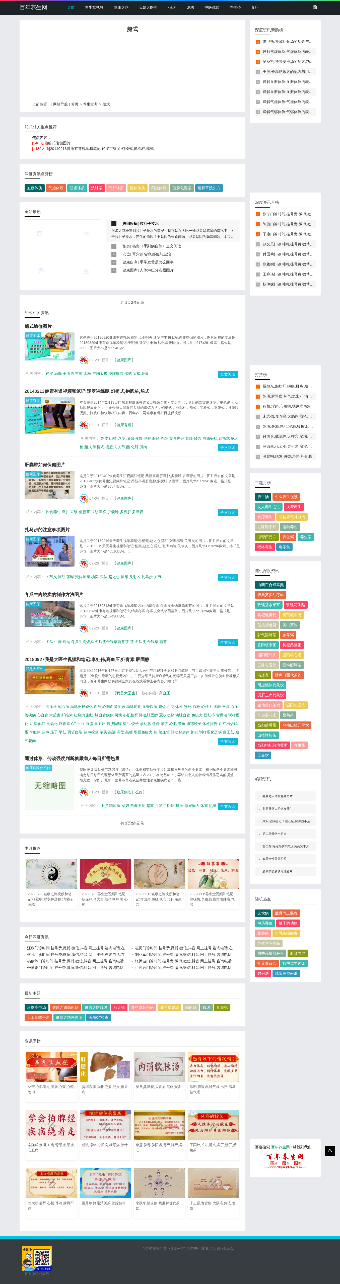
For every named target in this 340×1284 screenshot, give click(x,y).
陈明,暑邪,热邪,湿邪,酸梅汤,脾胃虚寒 (293, 426)
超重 (150, 805)
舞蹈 (179, 805)
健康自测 (130, 262)
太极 (87, 373)
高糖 (129, 732)
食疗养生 (265, 517)
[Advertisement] (132, 68)
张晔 (70, 577)
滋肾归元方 (266, 537)
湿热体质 (137, 188)
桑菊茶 (288, 715)
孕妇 (125, 805)
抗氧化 (52, 723)
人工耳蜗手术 (38, 1017)
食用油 (221, 715)
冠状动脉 (166, 715)
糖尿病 (114, 805)
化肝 (135, 447)
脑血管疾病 (104, 715)
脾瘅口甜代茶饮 (288, 675)
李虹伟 (35, 732)
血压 (97, 706)
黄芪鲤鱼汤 (292, 615)
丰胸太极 (99, 373)
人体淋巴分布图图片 (157, 270)
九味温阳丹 (266, 527)
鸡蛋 (162, 706)
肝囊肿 (113, 512)
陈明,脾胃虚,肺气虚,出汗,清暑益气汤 (293, 396)
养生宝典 (90, 104)
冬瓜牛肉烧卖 (82, 641)
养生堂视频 (94, 7)
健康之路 (121, 7)
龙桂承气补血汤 (292, 517)
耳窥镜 (222, 1007)
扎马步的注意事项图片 (47, 529)
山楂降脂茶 (266, 735)
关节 (121, 447)
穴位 (126, 254)
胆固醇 (215, 706)
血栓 (196, 706)
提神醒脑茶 (292, 665)
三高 (226, 706)
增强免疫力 (143, 732)
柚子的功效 (288, 923)
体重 (204, 805)
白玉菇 (228, 732)
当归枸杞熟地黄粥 (272, 745)
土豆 (81, 723)
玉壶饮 (263, 755)
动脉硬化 (133, 706)
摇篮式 (111, 447)
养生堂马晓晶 (268, 943)
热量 (213, 805)
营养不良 (137, 805)
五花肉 (30, 741)
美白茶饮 (290, 625)
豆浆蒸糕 (98, 512)
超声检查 (91, 732)
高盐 (120, 732)
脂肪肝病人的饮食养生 (277, 808)
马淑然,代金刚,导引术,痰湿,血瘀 (289, 446)
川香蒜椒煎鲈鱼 (270, 953)
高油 (112, 732)
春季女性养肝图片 (274, 859)
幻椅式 (224, 438)
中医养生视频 (286, 497)
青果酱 (299, 745)
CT (73, 723)
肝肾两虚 (297, 953)
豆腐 (33, 723)
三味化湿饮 (266, 665)
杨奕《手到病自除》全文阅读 (156, 246)
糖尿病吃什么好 (38, 768)
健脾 (147, 438)
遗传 (156, 723)
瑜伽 (58, 373)
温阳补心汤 (292, 655)
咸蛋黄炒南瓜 (286, 973)
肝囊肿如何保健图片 (45, 464)
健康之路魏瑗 (96, 1007)
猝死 (187, 706)
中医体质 (212, 7)
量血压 (100, 723)
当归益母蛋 (266, 725)
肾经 (189, 438)
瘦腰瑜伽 (115, 373)
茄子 (54, 732)
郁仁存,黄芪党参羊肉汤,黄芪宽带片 (285, 846)
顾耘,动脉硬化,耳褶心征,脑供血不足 (286, 821)
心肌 (173, 723)
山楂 (113, 438)
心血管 (42, 715)
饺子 (135, 723)
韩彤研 (190, 1007)
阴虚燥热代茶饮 (270, 685)
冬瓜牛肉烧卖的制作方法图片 (54, 594)
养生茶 (235, 7)
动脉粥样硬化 (81, 706)
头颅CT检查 (99, 1017)
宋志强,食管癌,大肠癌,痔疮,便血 (289, 416)
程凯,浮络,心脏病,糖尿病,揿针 (287, 406)
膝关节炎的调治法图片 (277, 871)
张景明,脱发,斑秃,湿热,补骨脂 (287, 456)
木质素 (54, 715)
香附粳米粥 (266, 645)
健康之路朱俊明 (69, 1017)
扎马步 (147, 577)
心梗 (205, 706)
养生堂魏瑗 (169, 1007)
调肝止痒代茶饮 (270, 695)
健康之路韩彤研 (65, 1007)
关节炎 (51, 577)
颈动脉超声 (180, 732)
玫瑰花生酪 (295, 605)
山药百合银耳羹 (270, 585)
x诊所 (172, 7)
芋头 (103, 732)
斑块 (118, 715)
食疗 (254, 7)
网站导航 (60, 104)
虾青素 (64, 723)
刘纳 (66, 641)
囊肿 (65, 512)
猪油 (126, 723)
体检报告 (210, 723)
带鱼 (181, 723)
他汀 (41, 723)
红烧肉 (79, 715)
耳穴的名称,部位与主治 (151, 254)
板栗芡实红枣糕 (270, 595)
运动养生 (290, 527)
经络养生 (265, 547)
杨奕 (126, 246)
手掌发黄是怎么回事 (157, 262)
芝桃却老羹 (266, 625)
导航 (71, 7)
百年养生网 (33, 7)
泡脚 (190, 7)
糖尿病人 (191, 805)
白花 (170, 706)
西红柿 (209, 715)
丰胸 (79, 373)
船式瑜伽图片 (59, 143)
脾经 (164, 438)
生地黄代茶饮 (268, 705)
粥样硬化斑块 (210, 732)
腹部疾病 (130, 223)
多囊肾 (137, 512)
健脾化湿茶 (182, 188)
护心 (194, 732)
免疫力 (197, 715)
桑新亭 (84, 512)
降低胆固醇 (148, 715)
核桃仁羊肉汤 (294, 963)
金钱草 (152, 641)
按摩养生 (293, 507)
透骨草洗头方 (209, 188)
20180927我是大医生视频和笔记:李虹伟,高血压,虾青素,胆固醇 (87, 659)
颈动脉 (145, 723)
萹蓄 (163, 641)
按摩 (124, 577)
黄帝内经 (176, 438)
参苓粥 (288, 635)
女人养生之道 (268, 507)
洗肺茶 (96, 188)
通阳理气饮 (266, 655)
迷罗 (49, 373)
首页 (75, 104)
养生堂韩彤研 (142, 1007)
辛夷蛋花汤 (266, 715)
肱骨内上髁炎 (286, 913)
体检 (179, 706)
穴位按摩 (82, 577)
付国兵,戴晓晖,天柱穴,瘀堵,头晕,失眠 (293, 436)
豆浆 (74, 512)
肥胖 (104, 805)
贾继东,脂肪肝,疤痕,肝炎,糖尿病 (289, 386)
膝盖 (197, 438)
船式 (128, 373)
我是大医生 (148, 7)
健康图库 (130, 270)
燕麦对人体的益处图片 (277, 796)
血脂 (89, 723)
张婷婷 (263, 933)
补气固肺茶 (266, 635)
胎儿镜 (119, 1007)
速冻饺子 (193, 723)
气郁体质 (116, 188)
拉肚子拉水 (149, 223)
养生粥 (288, 537)
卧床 (171, 805)
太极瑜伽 (140, 373)
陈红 (61, 577)
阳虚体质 (158, 188)
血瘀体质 (34, 188)
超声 (45, 732)
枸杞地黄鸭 (266, 615)
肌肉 (143, 447)
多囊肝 (125, 512)
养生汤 (263, 497)
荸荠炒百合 (266, 963)
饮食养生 (53, 512)
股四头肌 (210, 438)
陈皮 (104, 438)
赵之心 (114, 577)
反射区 (135, 577)
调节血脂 (74, 732)
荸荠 (164, 723)
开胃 (139, 438)
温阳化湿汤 (295, 705)
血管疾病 (149, 706)
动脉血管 (182, 715)
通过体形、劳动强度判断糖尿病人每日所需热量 (72, 758)
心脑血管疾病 (113, 706)
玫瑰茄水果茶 (268, 605)
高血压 (164, 693)
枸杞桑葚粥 (292, 645)
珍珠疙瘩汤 (36, 1007)
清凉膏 (263, 675)
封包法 (263, 973)
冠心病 (63, 706)
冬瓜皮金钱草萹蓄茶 (112, 641)
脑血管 (164, 732)
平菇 (62, 732)
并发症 (160, 805)
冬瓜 (49, 641)
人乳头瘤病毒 (286, 933)
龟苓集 (284, 547)
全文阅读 (227, 374)
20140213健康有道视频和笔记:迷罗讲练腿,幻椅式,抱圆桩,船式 (102, 148)
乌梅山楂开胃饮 (296, 725)
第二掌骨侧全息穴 (274, 834)
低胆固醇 (114, 723)
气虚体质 (55, 188)
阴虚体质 (77, 188)
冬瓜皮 (140, 641)
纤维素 (67, 715)
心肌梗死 (130, 715)
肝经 (156, 438)
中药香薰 (265, 923)
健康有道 (33, 401)
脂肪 (90, 715)
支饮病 (263, 913)
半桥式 (98, 447)
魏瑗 (206, 1007)
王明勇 (68, 373)
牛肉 (58, 641)
